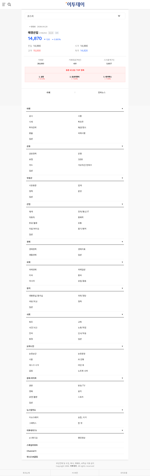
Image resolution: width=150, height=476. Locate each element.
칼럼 (31, 370)
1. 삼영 (41, 76)
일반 (31, 138)
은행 (80, 153)
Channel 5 (31, 450)
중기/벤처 (82, 228)
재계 (31, 211)
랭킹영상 (81, 437)
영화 (31, 391)
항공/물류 (33, 223)
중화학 (81, 217)
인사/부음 (82, 333)
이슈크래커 (33, 417)
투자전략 (33, 127)
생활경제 (33, 254)
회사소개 (26, 472)
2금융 (80, 159)
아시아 (32, 280)
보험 (31, 159)
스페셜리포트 (32, 445)
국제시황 (81, 133)
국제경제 (33, 269)
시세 (31, 121)
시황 (80, 116)
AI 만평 (81, 359)
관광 (31, 385)
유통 (80, 223)
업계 (80, 185)
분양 (80, 191)
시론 (31, 359)
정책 (31, 191)
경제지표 (81, 249)
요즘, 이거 (82, 417)
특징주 (81, 121)
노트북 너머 (83, 370)
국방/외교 (33, 301)
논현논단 (33, 353)
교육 (80, 321)
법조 (31, 321)
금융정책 (33, 153)
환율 (31, 133)
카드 (31, 165)
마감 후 (81, 365)
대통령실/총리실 (36, 295)
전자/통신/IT (83, 211)
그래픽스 (33, 423)
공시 (31, 116)
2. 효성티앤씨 (74, 76)
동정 (31, 338)
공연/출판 (33, 396)
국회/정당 (82, 295)
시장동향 (33, 185)
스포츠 (81, 396)
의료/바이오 (34, 228)
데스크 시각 (34, 365)
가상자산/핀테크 (85, 165)
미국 (31, 275)
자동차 (32, 217)
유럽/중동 (82, 280)
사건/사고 (33, 327)
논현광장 (81, 353)
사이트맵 (123, 472)
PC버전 (75, 472)
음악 (80, 391)
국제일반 (81, 269)
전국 (31, 333)
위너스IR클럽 (32, 456)
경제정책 (33, 249)
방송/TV (81, 385)
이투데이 (73, 466)
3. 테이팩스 (107, 76)
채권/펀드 (82, 127)
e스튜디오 (33, 437)
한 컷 (80, 423)
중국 (80, 275)
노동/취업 (82, 327)
